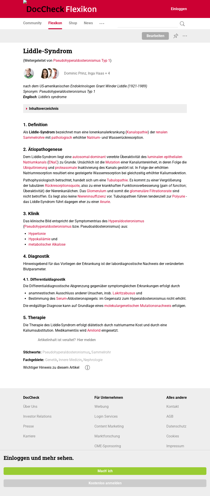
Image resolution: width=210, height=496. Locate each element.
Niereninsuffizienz (92, 196)
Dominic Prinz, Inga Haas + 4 (86, 73)
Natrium (93, 137)
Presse (28, 426)
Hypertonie (37, 233)
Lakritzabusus (124, 293)
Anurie (105, 202)
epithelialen (173, 157)
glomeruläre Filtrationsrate (151, 191)
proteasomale (66, 167)
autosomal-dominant (89, 157)
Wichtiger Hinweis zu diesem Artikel (51, 367)
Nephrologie (93, 360)
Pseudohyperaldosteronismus (47, 226)
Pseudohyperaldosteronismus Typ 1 (81, 60)
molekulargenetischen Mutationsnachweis (137, 306)
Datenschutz (176, 426)
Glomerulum (96, 191)
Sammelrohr (101, 352)
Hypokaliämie (39, 239)
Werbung (101, 406)
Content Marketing (109, 426)
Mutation (112, 162)
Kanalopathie (137, 132)
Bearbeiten (155, 36)
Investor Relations (37, 416)
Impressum (175, 446)
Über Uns (30, 406)
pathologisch (61, 137)
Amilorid (94, 330)
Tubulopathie (117, 180)
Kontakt (172, 406)
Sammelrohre (34, 137)
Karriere (29, 436)
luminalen (155, 157)
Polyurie (178, 196)
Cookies (172, 436)
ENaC (53, 162)
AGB (169, 416)
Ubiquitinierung (35, 167)
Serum (61, 298)
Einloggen (179, 9)
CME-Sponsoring (107, 446)
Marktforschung (107, 436)
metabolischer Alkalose (47, 244)
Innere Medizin (70, 360)
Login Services (106, 416)
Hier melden (86, 340)
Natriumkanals (35, 162)
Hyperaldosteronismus (126, 221)
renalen (162, 132)
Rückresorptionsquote (62, 185)
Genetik (51, 360)
